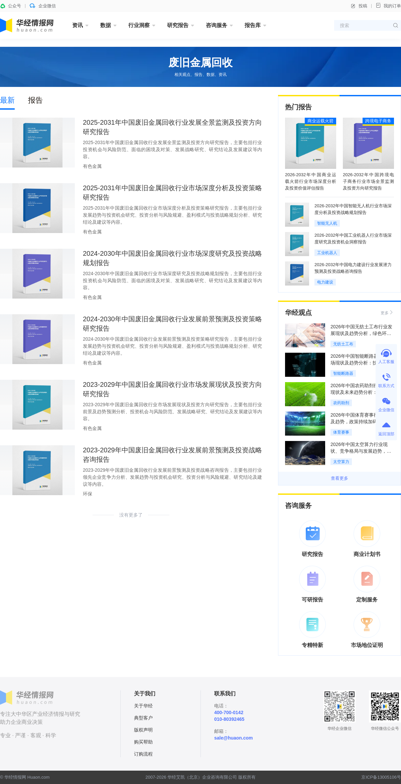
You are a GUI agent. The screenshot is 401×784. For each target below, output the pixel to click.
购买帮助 (143, 742)
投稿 (359, 6)
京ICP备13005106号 (381, 777)
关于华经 (143, 705)
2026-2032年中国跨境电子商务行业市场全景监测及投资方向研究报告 (368, 181)
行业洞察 (139, 25)
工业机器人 (327, 252)
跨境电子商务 (378, 120)
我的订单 (388, 5)
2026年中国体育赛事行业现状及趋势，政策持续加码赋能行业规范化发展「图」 (361, 421)
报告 (35, 100)
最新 (7, 100)
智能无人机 (327, 223)
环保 (87, 493)
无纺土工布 (343, 344)
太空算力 (341, 461)
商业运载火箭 (320, 120)
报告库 (253, 25)
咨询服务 (216, 25)
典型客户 (143, 717)
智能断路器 (343, 373)
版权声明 (143, 730)
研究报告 (177, 25)
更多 (387, 312)
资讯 (77, 25)
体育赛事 (341, 432)
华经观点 (298, 312)
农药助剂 (341, 403)
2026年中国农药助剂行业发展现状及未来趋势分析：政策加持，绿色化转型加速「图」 (361, 392)
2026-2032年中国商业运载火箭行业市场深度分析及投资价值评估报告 (310, 181)
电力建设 (325, 282)
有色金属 (92, 166)
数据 (105, 25)
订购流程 (143, 754)
